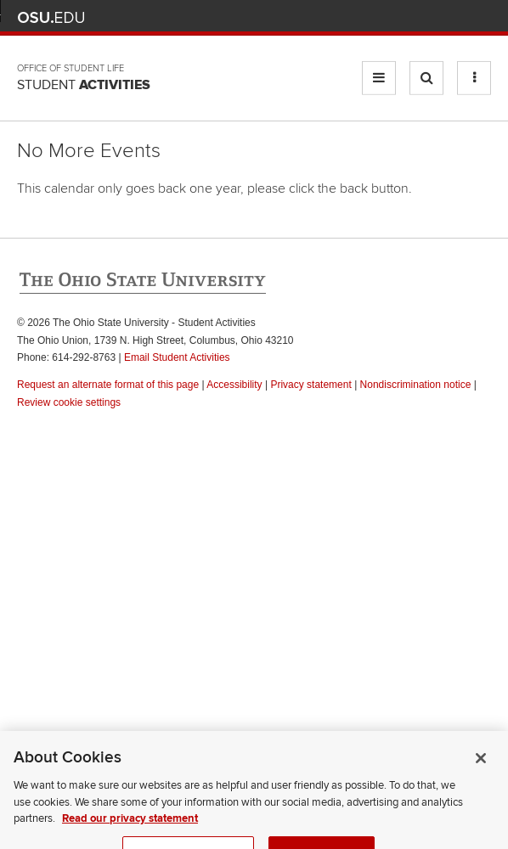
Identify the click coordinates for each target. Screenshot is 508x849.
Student (83, 84)
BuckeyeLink (381, 17)
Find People (431, 17)
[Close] (481, 767)
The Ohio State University (51, 18)
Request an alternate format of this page (108, 385)
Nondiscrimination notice (415, 385)
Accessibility (234, 385)
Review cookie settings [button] (69, 402)
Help (356, 17)
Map (406, 17)
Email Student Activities (177, 357)
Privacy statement (310, 385)
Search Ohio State (481, 17)
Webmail (456, 17)
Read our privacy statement (130, 828)
